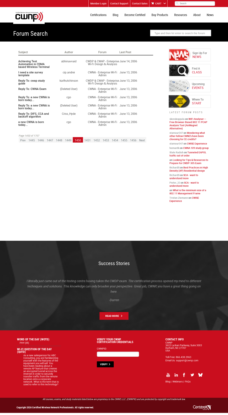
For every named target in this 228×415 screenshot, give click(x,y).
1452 (97, 142)
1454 (115, 142)
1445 (31, 142)
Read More (112, 318)
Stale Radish (176, 154)
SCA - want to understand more (183, 178)
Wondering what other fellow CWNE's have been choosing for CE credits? (187, 138)
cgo (68, 99)
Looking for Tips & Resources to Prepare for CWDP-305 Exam (188, 163)
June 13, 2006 (128, 74)
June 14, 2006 (128, 63)
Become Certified (138, 16)
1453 (106, 142)
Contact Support (119, 3)
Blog (119, 16)
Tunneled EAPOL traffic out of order (187, 156)
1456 (133, 142)
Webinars (177, 383)
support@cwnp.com (187, 362)
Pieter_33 (174, 184)
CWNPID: (102, 350)
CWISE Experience (197, 145)
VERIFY (104, 366)
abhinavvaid (68, 63)
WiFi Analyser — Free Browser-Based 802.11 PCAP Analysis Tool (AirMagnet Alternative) (188, 125)
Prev (23, 142)
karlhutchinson (69, 83)
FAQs (188, 383)
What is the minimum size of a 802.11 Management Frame (187, 194)
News (210, 16)
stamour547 (176, 135)
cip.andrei (69, 74)
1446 (41, 142)
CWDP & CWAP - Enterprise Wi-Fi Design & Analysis (102, 64)
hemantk (174, 150)
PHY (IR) (24, 345)
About (198, 16)
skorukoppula (177, 121)
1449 (68, 142)
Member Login (98, 3)
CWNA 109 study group (196, 150)
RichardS (174, 169)
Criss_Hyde (69, 116)
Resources (182, 16)
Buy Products (162, 16)
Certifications (103, 16)
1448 (59, 142)
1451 (87, 142)
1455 (124, 142)
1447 (50, 142)
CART (158, 3)
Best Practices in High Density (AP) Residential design (188, 171)
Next (142, 142)
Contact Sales (139, 3)
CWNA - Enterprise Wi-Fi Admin (102, 76)
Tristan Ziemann (178, 200)
